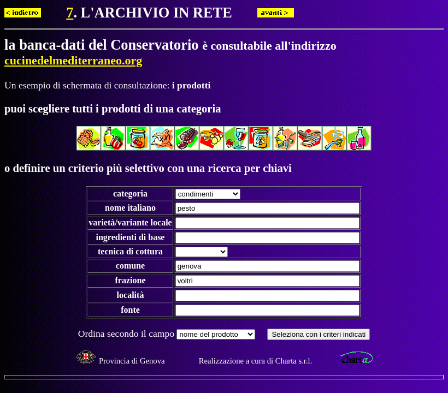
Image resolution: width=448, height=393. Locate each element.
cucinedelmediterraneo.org (73, 60)
